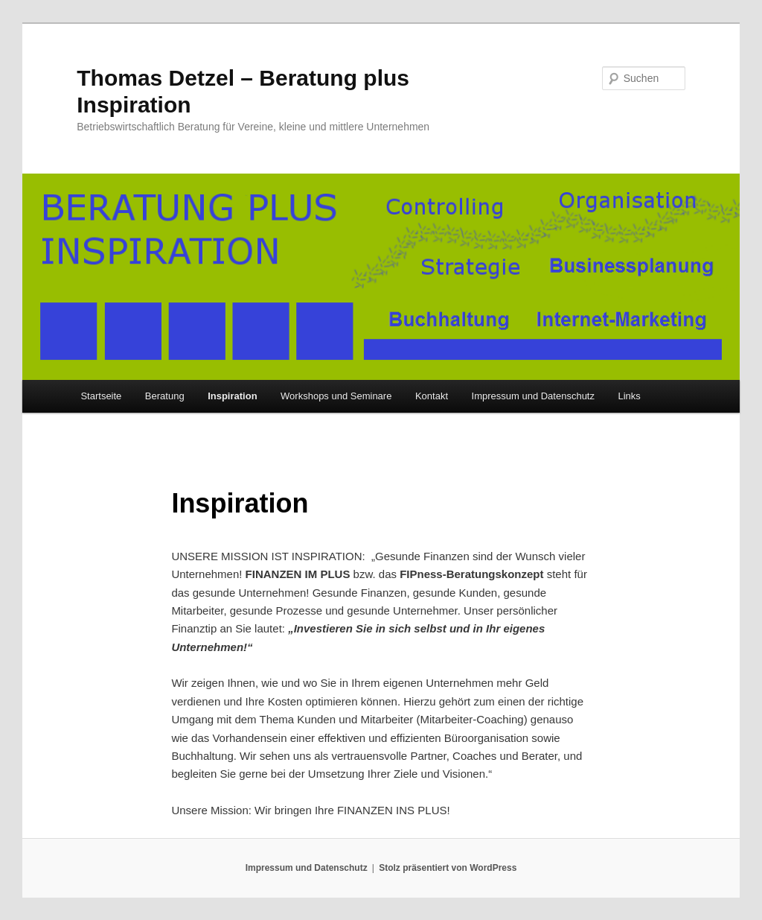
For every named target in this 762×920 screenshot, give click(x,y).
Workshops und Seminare (336, 396)
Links (629, 396)
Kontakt (431, 396)
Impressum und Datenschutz (533, 396)
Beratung (165, 396)
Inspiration (232, 396)
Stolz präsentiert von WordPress (447, 868)
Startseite (100, 396)
